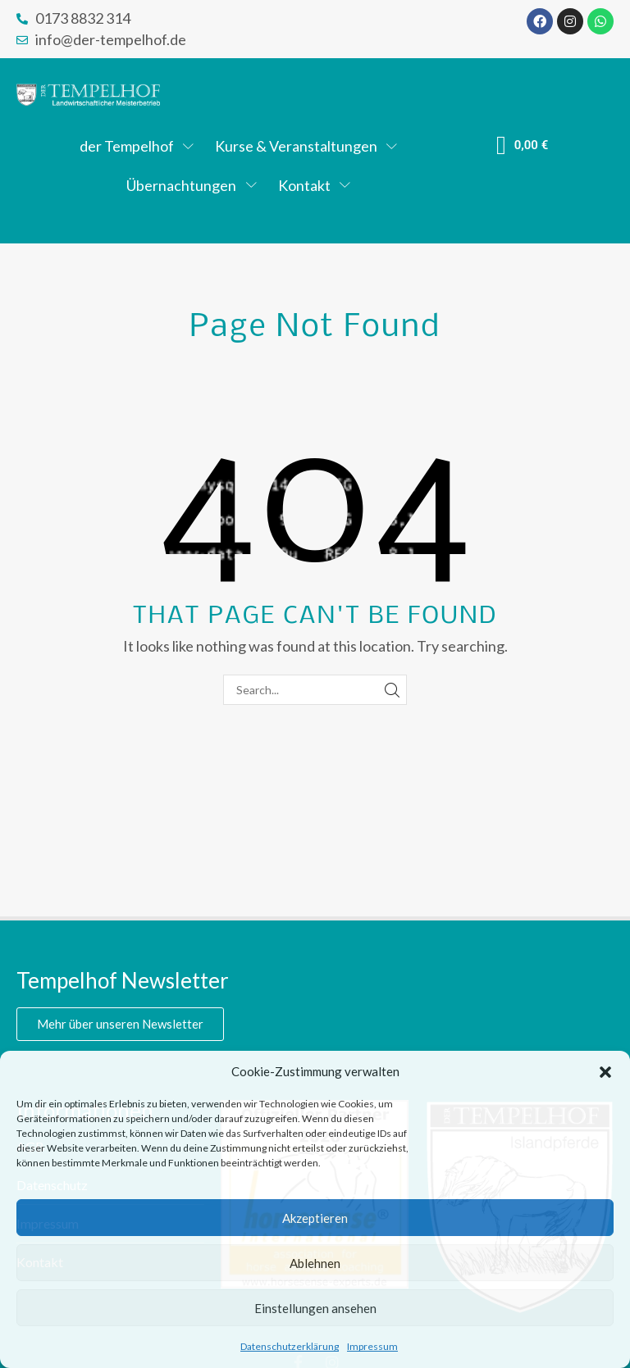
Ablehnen (315, 1263)
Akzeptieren (315, 1218)
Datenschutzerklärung (289, 1346)
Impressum (372, 1346)
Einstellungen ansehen (315, 1308)
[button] (605, 1072)
